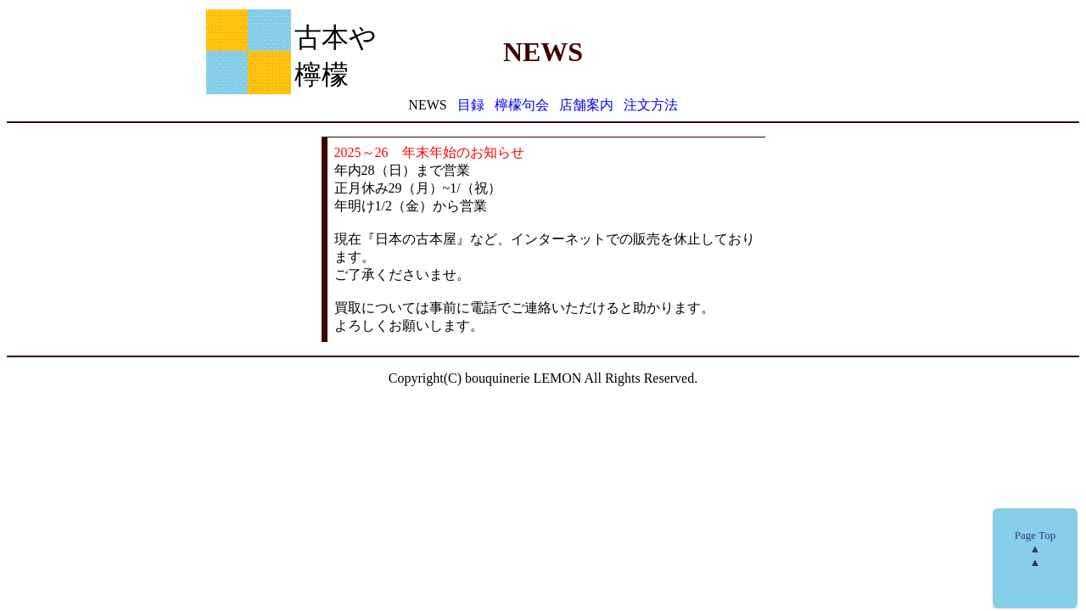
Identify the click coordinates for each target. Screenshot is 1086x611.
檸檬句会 (522, 105)
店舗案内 (586, 105)
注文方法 (651, 105)
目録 (470, 105)
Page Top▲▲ (1035, 549)
